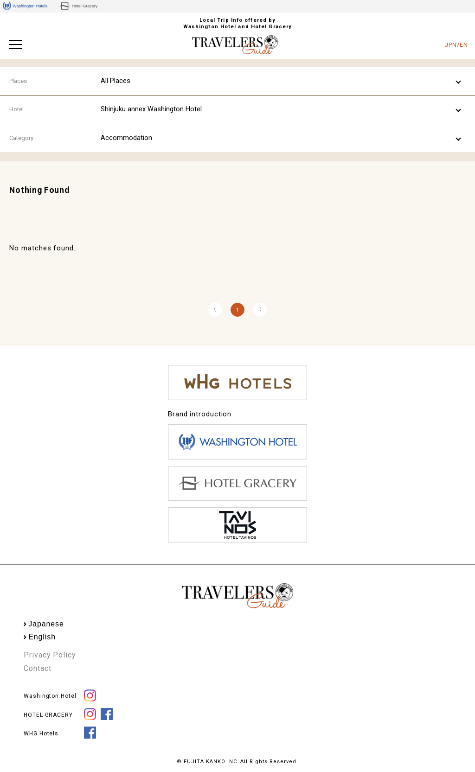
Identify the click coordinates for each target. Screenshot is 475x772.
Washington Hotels (25, 6)
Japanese (46, 624)
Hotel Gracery (78, 6)
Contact (37, 668)
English (42, 637)
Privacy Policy (50, 655)
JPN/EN (456, 44)
